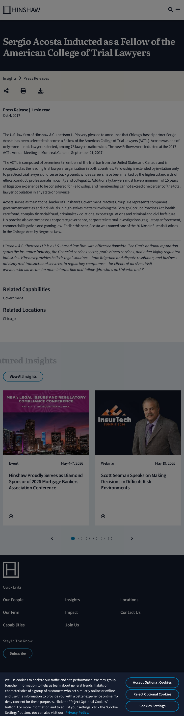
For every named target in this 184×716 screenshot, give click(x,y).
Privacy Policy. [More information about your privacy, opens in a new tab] (77, 712)
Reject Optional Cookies (152, 694)
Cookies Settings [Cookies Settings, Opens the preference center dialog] (152, 706)
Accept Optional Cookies (152, 682)
